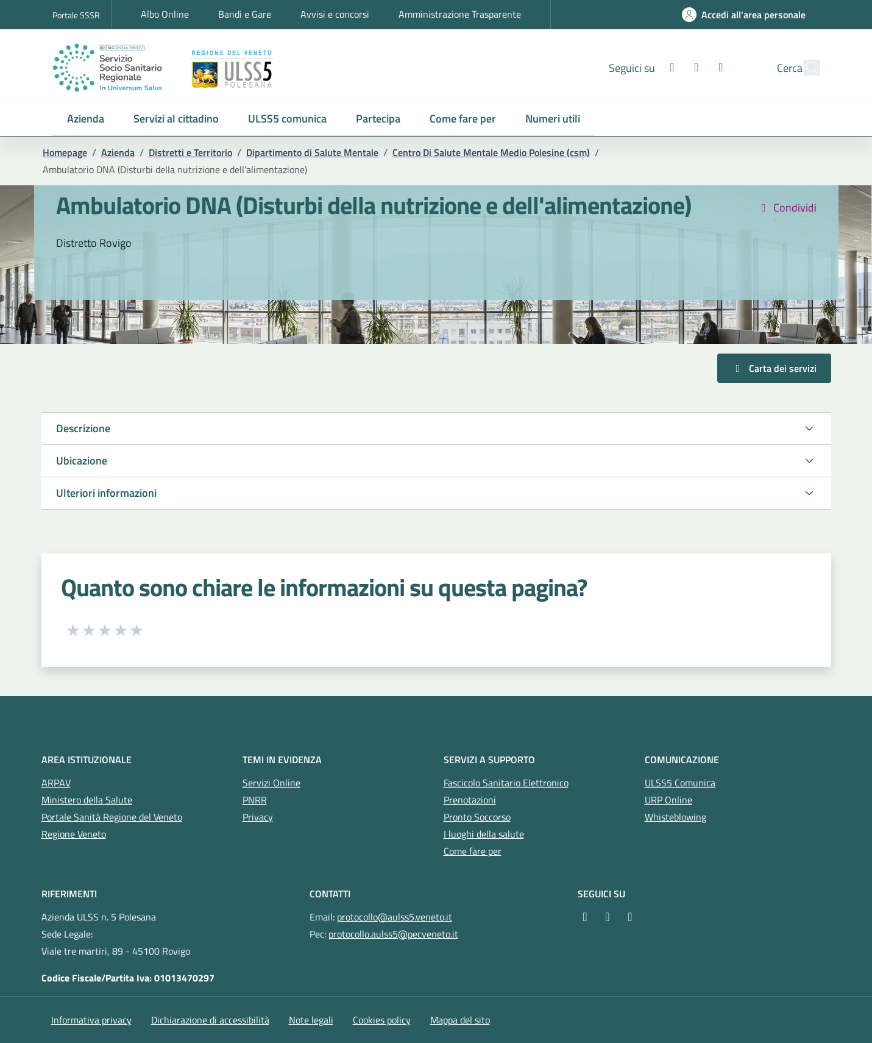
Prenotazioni (470, 799)
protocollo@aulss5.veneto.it (394, 917)
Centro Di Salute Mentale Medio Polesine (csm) (491, 152)
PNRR (255, 799)
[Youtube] (694, 67)
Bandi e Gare (244, 14)
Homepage (65, 152)
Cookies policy (382, 1020)
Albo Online (165, 14)
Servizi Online (271, 782)
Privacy (258, 817)
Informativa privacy (91, 1020)
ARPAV (56, 782)
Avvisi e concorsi (334, 14)
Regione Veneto (73, 834)
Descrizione (83, 428)
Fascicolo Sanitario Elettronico (506, 782)
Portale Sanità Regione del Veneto (111, 817)
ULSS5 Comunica (680, 782)
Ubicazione (81, 460)
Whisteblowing (675, 817)
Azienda (118, 152)
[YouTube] (628, 917)
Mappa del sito (460, 1020)
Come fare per (473, 851)
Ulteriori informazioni (106, 493)
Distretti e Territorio (190, 152)
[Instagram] (670, 67)
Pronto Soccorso (477, 817)
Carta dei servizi (774, 368)
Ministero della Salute (86, 799)
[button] (85, 119)
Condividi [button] (787, 208)
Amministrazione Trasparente (460, 14)
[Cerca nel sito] (805, 67)
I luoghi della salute (484, 834)
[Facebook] (646, 67)
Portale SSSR (76, 15)
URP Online (668, 799)
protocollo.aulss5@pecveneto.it (393, 934)
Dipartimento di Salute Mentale (312, 152)
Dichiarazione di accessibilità (210, 1020)
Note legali (311, 1020)
